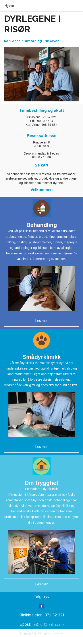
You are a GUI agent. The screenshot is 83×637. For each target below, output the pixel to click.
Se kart (41, 165)
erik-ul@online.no (47, 624)
